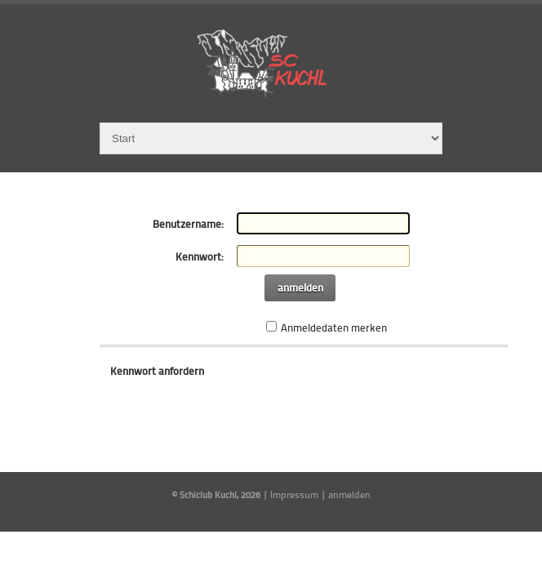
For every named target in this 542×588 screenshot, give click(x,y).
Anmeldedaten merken (334, 327)
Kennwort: (199, 256)
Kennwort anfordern (157, 370)
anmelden (300, 287)
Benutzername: (188, 223)
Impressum (294, 494)
